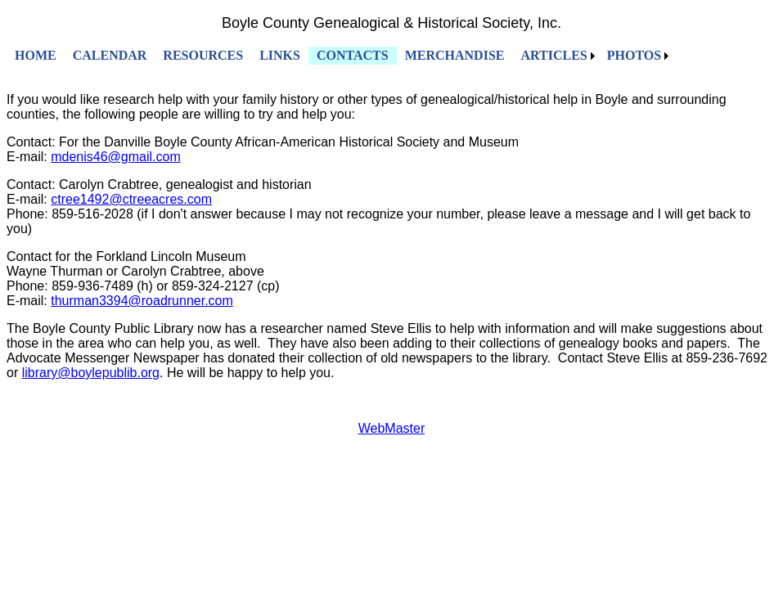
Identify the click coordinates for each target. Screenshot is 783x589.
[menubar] (340, 56)
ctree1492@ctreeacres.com (131, 199)
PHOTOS (634, 55)
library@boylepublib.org (91, 373)
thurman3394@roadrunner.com (142, 301)
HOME (35, 55)
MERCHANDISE (455, 55)
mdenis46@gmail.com (116, 157)
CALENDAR (110, 55)
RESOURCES (203, 55)
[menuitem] (36, 56)
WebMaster (391, 428)
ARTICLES (553, 55)
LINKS (279, 55)
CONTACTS (353, 55)
